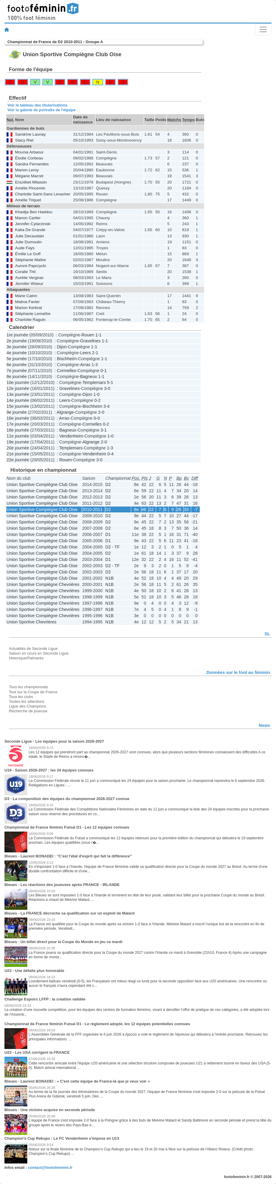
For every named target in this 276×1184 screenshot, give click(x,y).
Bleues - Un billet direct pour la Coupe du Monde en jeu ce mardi (63, 942)
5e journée (17, 358)
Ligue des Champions (27, 706)
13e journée (18, 394)
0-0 (97, 418)
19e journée (18, 442)
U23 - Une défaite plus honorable (34, 970)
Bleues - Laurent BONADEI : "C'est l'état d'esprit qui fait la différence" (68, 856)
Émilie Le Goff (28, 254)
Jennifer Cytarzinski (32, 224)
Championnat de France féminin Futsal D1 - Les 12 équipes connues (66, 827)
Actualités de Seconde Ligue (33, 648)
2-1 (95, 352)
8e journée (17, 376)
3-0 (107, 388)
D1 (108, 534)
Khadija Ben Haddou (33, 212)
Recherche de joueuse (28, 711)
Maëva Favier (27, 301)
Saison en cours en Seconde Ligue (39, 653)
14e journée (18, 400)
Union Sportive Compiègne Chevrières (43, 584)
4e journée (17, 352)
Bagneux (88, 376)
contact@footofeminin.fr (50, 1167)
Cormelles (66, 370)
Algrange (65, 412)
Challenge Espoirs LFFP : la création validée (44, 999)
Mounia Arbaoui (29, 152)
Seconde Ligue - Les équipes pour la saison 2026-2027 (54, 741)
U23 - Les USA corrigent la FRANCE (37, 1052)
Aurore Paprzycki (30, 266)
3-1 (104, 430)
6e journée (17, 364)
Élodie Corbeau (29, 158)
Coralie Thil (25, 271)
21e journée (18, 453)
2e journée (17, 340)
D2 (108, 484)
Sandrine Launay (30, 134)
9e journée (17, 412)
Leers (85, 352)
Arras (85, 364)
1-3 (94, 364)
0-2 (97, 400)
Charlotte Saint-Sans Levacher (42, 194)
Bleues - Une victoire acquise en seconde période (49, 1110)
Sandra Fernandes (32, 164)
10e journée (18, 382)
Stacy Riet (24, 140)
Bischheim (67, 358)
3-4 (106, 406)
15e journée (18, 406)
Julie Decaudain (29, 236)
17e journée (18, 424)
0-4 (110, 453)
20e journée (18, 448)
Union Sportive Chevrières (31, 622)
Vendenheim (71, 436)
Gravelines (90, 340)
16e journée (18, 418)
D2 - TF (112, 547)
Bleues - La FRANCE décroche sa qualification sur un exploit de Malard (69, 913)
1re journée (17, 335)
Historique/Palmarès (26, 658)
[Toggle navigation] (263, 29)
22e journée (18, 459)
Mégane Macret (29, 176)
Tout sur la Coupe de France (33, 692)
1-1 (98, 335)
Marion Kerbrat (28, 307)
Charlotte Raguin (30, 319)
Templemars (94, 382)
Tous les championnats (28, 687)
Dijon (62, 346)
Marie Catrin (26, 296)
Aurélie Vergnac (29, 277)
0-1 (104, 370)
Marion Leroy (27, 170)
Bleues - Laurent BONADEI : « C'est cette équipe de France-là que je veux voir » (77, 1081)
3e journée (17, 346)
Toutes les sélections (27, 701)
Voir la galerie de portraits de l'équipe (41, 110)
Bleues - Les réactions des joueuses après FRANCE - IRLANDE (62, 884)
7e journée (17, 370)
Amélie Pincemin (30, 188)
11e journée (18, 436)
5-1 (110, 382)
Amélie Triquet (28, 200)
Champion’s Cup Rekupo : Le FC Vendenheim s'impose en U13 (61, 1138)
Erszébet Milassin (31, 182)
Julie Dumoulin (28, 242)
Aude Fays (24, 248)
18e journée (18, 430)
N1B (109, 578)
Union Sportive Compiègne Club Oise (42, 484)
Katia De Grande (30, 230)
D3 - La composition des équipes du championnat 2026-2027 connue (66, 798)
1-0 (96, 394)
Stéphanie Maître (30, 260)
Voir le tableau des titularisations (37, 105)
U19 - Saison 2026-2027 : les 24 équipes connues (48, 770)
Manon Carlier (28, 218)
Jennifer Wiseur (29, 283)
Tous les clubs (21, 696)
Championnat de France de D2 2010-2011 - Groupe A (55, 42)
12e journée (18, 388)
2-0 (101, 412)
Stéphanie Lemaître (32, 313)
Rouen (88, 335)
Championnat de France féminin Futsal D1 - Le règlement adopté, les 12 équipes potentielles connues (97, 1024)
